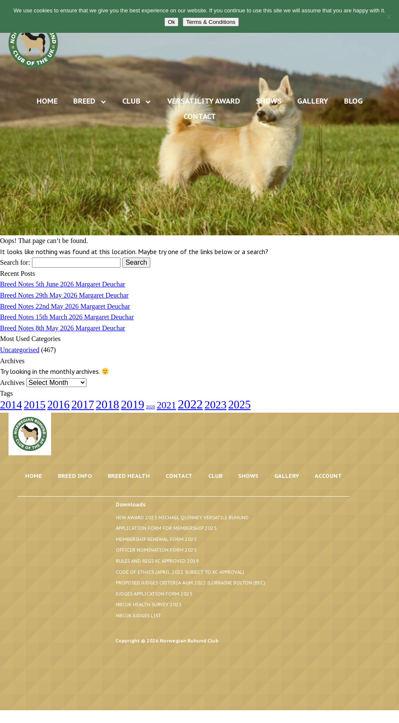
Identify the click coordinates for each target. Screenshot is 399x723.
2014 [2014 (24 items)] (11, 405)
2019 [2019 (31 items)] (132, 404)
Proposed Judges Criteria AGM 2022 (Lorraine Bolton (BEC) (190, 583)
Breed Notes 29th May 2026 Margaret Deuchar (64, 295)
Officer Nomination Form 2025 (156, 550)
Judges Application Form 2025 (154, 594)
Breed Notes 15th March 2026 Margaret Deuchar (67, 317)
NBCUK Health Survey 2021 (149, 604)
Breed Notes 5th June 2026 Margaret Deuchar (62, 284)
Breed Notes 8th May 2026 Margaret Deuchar (62, 328)
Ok (171, 22)
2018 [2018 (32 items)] (107, 404)
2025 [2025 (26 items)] (239, 405)
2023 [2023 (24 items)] (215, 405)
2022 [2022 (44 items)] (190, 404)
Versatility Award (203, 101)
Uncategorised (19, 349)
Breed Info (75, 476)
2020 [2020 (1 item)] (150, 407)
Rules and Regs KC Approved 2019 (157, 561)
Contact (200, 116)
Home (47, 101)
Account (328, 476)
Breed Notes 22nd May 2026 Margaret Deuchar (65, 306)
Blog (353, 101)
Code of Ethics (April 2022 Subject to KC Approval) (180, 572)
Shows (268, 101)
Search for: (15, 262)
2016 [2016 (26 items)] (58, 405)
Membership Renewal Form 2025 (156, 539)
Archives (12, 382)
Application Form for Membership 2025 (166, 528)
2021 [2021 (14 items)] (166, 405)
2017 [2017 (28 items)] (82, 404)
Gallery (312, 101)
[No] (388, 16)
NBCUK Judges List (138, 616)
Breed (84, 101)
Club (131, 101)
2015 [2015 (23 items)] (35, 405)
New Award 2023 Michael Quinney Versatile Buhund (182, 518)
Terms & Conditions (210, 22)
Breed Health (129, 476)
